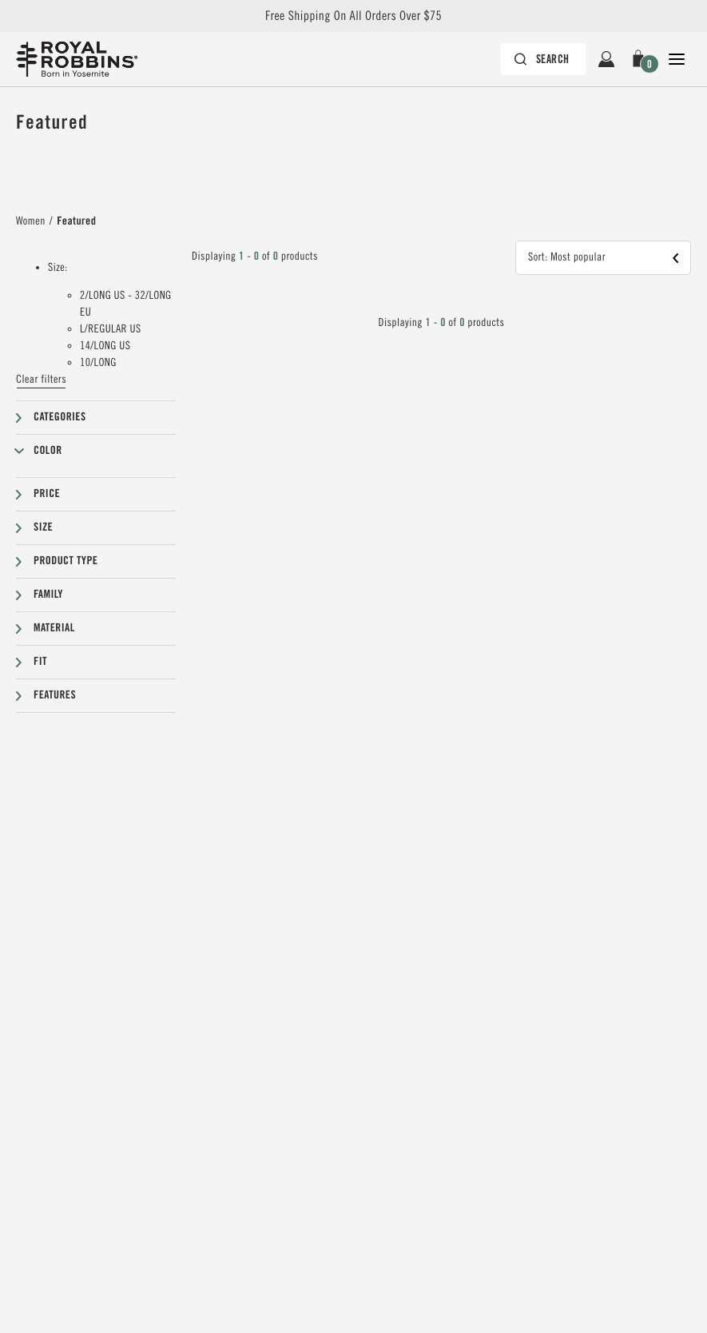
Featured (76, 221)
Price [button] (47, 493)
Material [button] (54, 628)
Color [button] (48, 450)
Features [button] (55, 695)
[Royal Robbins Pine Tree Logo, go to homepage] (76, 59)
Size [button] (43, 527)
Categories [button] (60, 417)
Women (31, 221)
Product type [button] (65, 561)
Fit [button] (40, 661)
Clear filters (41, 379)
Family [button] (48, 594)
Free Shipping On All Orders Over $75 (353, 16)
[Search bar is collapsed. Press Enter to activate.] (543, 59)
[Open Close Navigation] (676, 59)
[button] (641, 59)
